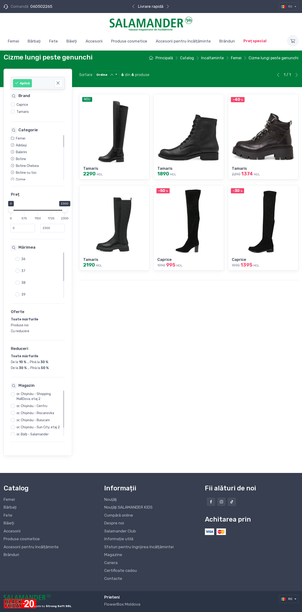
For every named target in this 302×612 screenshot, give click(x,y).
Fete (8, 515)
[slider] (10, 210)
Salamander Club (120, 531)
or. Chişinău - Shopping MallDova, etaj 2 (34, 396)
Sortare (85, 74)
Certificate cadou (120, 570)
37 (23, 271)
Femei (9, 499)
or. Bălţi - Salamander (33, 435)
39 (23, 295)
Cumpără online (150, 6)
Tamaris (23, 112)
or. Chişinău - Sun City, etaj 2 (38, 427)
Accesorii (12, 531)
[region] (38, 108)
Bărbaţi (10, 507)
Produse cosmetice (22, 538)
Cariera (111, 562)
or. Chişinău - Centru (32, 406)
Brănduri (11, 554)
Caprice (22, 105)
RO (287, 6)
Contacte (113, 578)
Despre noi (114, 523)
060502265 (41, 6)
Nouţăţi (110, 499)
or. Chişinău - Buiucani (33, 420)
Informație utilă (118, 538)
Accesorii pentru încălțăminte (31, 546)
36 (23, 259)
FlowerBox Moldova (122, 604)
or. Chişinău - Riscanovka (35, 413)
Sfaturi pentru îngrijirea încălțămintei (139, 546)
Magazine (113, 554)
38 (23, 283)
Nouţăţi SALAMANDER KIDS (128, 507)
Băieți (9, 523)
